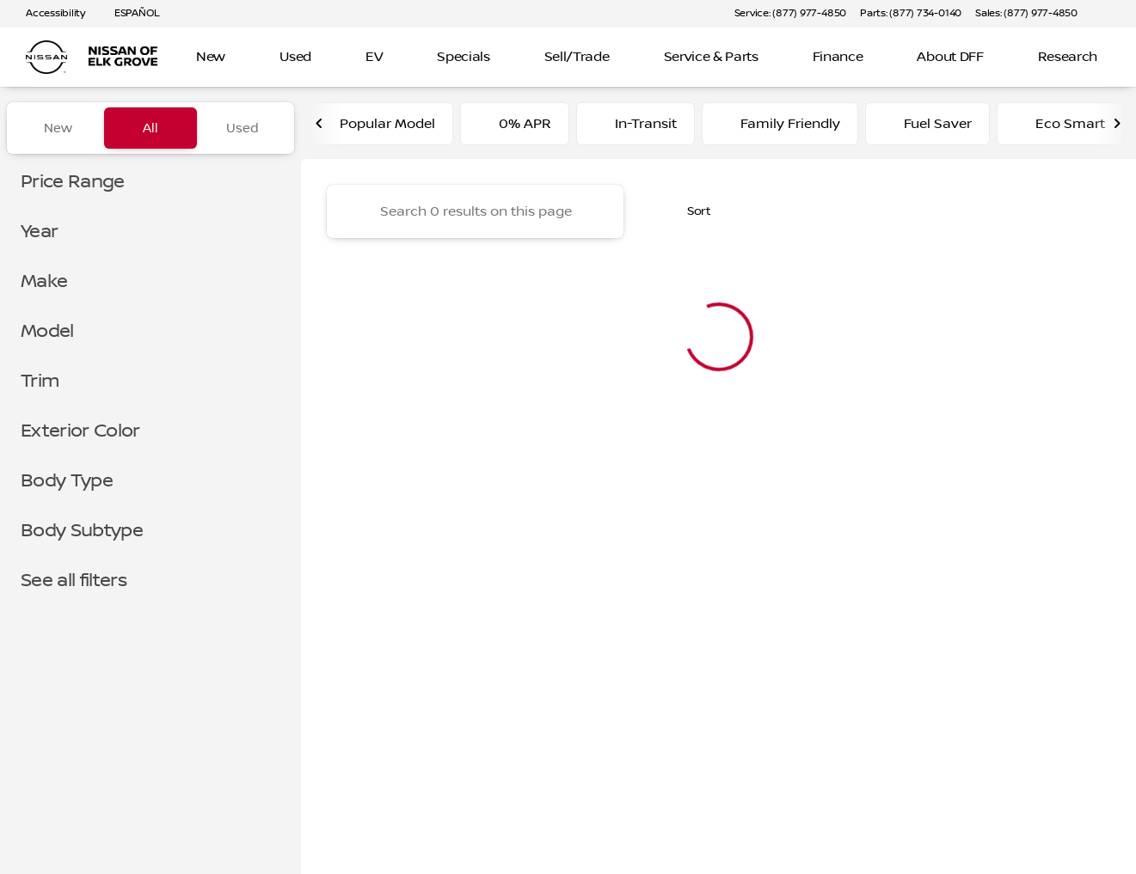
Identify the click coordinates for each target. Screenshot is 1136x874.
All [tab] (150, 128)
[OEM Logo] (46, 57)
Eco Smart (1060, 128)
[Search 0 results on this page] (475, 215)
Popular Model (377, 128)
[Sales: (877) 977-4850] (1026, 13)
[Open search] (1096, 57)
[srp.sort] (689, 215)
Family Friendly (780, 128)
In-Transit (635, 128)
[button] (1115, 13)
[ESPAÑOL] (129, 13)
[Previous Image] (320, 128)
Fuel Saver (927, 128)
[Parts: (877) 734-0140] (911, 13)
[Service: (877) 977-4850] (790, 13)
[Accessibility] (48, 13)
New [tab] (58, 128)
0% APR (514, 128)
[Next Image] (1117, 128)
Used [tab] (242, 128)
